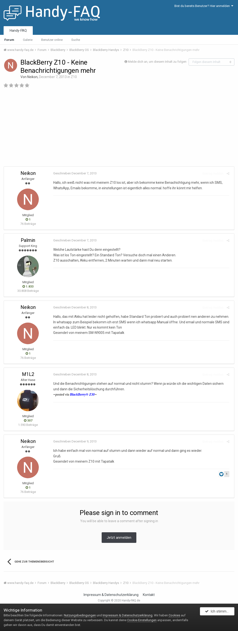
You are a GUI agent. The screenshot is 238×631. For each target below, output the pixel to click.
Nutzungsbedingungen (80, 615)
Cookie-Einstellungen (142, 620)
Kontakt (149, 595)
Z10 (74, 77)
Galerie (28, 40)
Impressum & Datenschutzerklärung (111, 595)
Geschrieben (73, 173)
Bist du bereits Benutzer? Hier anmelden (203, 6)
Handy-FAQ (18, 30)
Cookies (174, 615)
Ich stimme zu (219, 612)
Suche (75, 40)
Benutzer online (52, 40)
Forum (9, 40)
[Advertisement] (119, 129)
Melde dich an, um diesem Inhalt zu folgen (157, 61)
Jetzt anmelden (119, 537)
